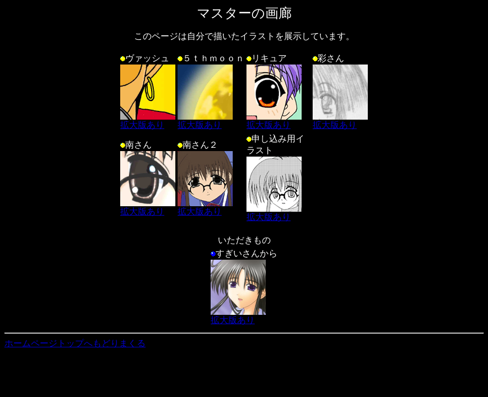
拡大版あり (147, 121)
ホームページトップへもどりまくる (75, 343)
